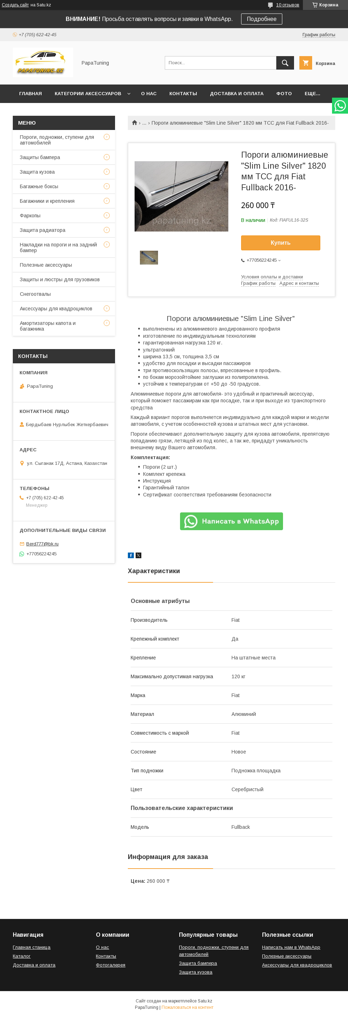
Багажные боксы (39, 186)
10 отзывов (287, 4)
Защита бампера (198, 963)
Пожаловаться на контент (187, 1007)
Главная (30, 93)
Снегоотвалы (35, 294)
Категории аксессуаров (88, 93)
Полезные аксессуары (46, 265)
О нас (149, 93)
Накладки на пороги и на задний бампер (58, 247)
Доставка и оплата (236, 93)
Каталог (22, 956)
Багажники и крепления (47, 201)
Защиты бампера (40, 157)
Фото (284, 93)
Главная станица (31, 947)
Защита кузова (37, 172)
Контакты (183, 93)
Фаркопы (30, 215)
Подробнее (262, 19)
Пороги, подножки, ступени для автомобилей (57, 140)
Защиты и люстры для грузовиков (60, 279)
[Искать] (285, 63)
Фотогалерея (110, 965)
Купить (281, 243)
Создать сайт (15, 4)
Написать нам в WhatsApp (291, 947)
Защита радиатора (42, 230)
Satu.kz (205, 1001)
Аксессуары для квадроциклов (56, 308)
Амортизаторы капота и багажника (48, 326)
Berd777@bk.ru (42, 543)
